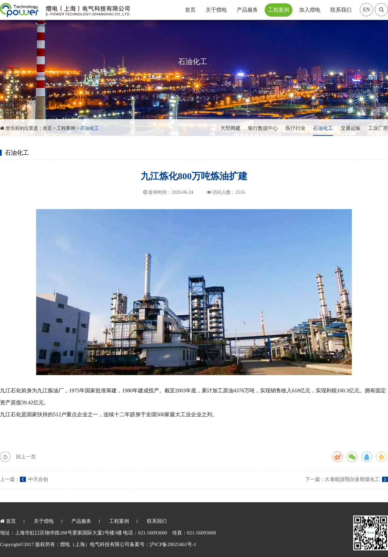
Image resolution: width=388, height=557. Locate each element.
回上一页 (26, 456)
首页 (190, 10)
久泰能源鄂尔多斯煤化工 (352, 479)
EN (366, 9)
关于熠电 (216, 10)
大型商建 (230, 128)
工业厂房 (378, 128)
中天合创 (38, 479)
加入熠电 (309, 10)
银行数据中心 (263, 128)
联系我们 (341, 10)
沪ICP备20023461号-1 (173, 544)
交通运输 (350, 128)
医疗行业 (295, 128)
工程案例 (278, 10)
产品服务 (247, 10)
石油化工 (89, 128)
